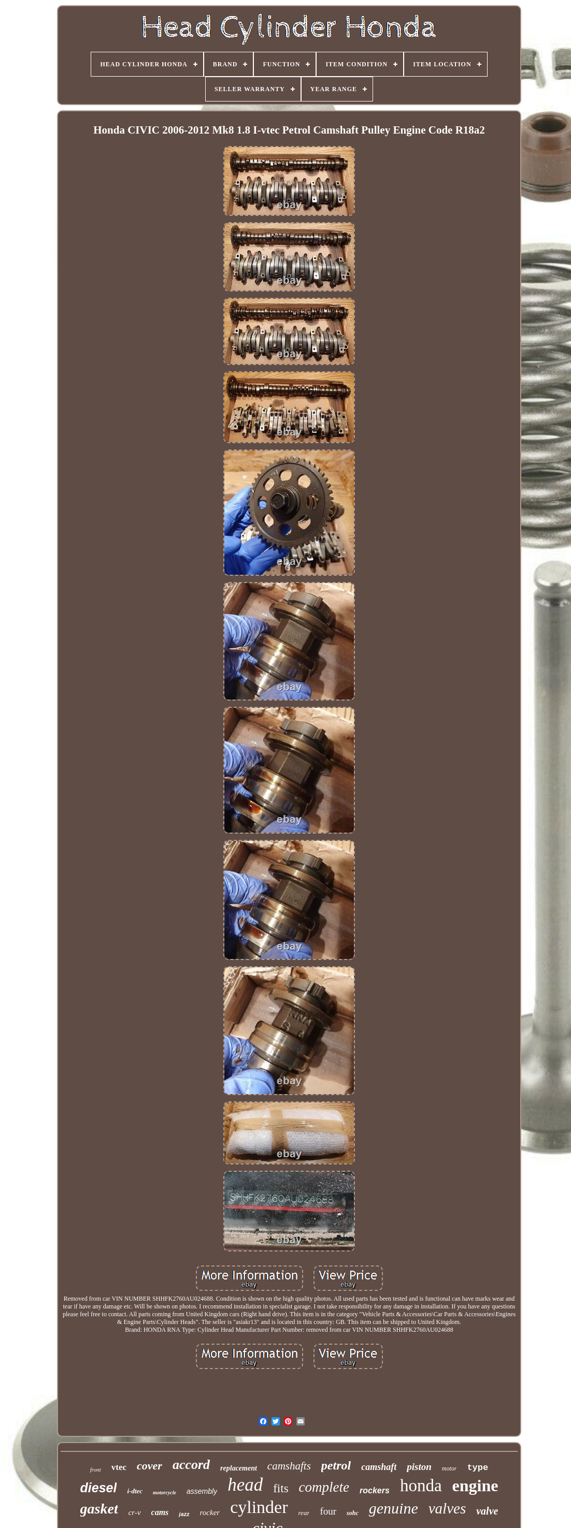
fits (280, 1488)
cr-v (135, 1512)
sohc (353, 1513)
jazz (184, 1514)
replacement (238, 1468)
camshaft (378, 1467)
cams (160, 1512)
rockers (375, 1490)
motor (449, 1468)
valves (447, 1508)
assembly (202, 1491)
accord (191, 1464)
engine (475, 1485)
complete (324, 1487)
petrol (336, 1465)
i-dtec (134, 1491)
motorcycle (164, 1492)
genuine (393, 1508)
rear (304, 1513)
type (477, 1468)
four (328, 1511)
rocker (210, 1512)
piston (419, 1466)
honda (421, 1485)
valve (487, 1511)
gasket (99, 1509)
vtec (118, 1467)
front (95, 1469)
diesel (98, 1487)
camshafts (289, 1466)
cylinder (259, 1507)
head (245, 1485)
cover (149, 1465)
